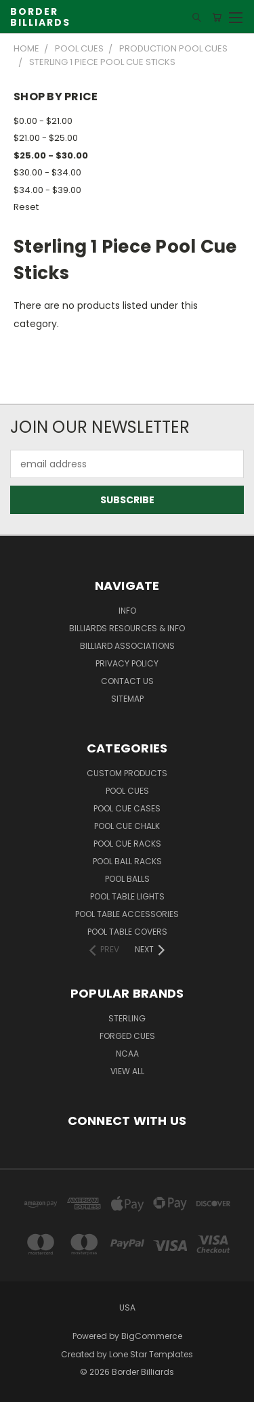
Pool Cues (127, 790)
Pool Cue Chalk (127, 826)
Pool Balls (127, 879)
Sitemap (127, 698)
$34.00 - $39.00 (47, 190)
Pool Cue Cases (127, 808)
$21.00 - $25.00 (46, 137)
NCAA (127, 1053)
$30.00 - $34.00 (47, 172)
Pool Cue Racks (127, 843)
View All (127, 1071)
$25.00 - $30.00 (51, 155)
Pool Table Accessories (127, 914)
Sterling (127, 1018)
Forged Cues (127, 1036)
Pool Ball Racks (127, 861)
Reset (26, 206)
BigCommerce (151, 1336)
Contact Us (127, 681)
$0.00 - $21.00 (43, 120)
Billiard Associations (127, 646)
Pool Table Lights (127, 896)
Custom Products (127, 773)
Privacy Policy (127, 663)
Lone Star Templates (151, 1354)
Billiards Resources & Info (127, 628)
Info (127, 610)
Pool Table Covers (127, 931)
